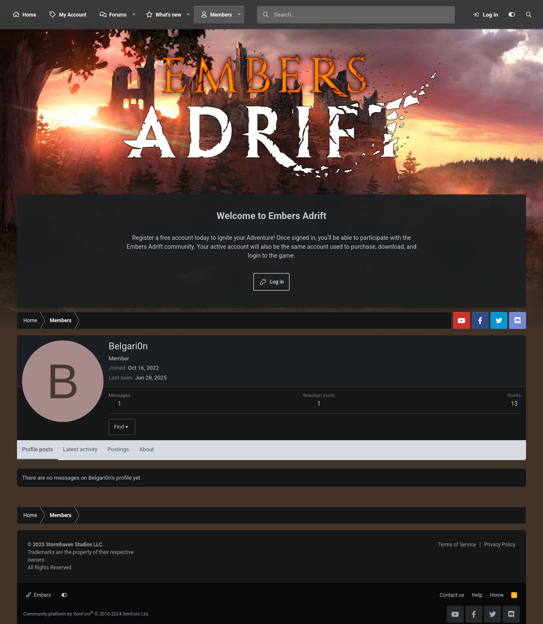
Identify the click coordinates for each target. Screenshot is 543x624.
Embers (38, 595)
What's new (168, 15)
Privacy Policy (499, 545)
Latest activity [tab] (80, 449)
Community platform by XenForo (86, 614)
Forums (118, 15)
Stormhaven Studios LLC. (75, 545)
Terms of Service (457, 545)
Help (477, 595)
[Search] (364, 14)
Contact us (452, 595)
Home (29, 15)
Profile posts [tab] (37, 449)
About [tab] (146, 449)
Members (221, 15)
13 (514, 403)
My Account (72, 15)
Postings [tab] (118, 449)
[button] (134, 14)
